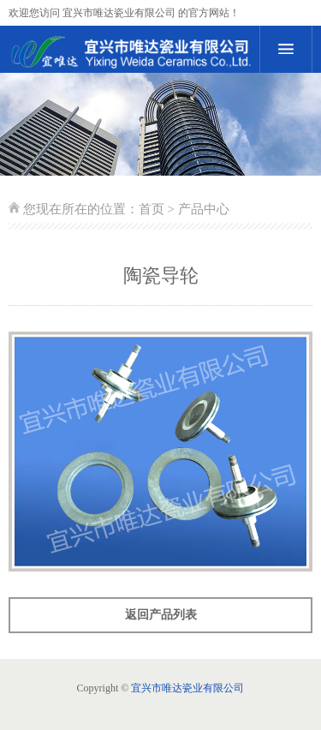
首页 (151, 209)
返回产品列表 (161, 614)
